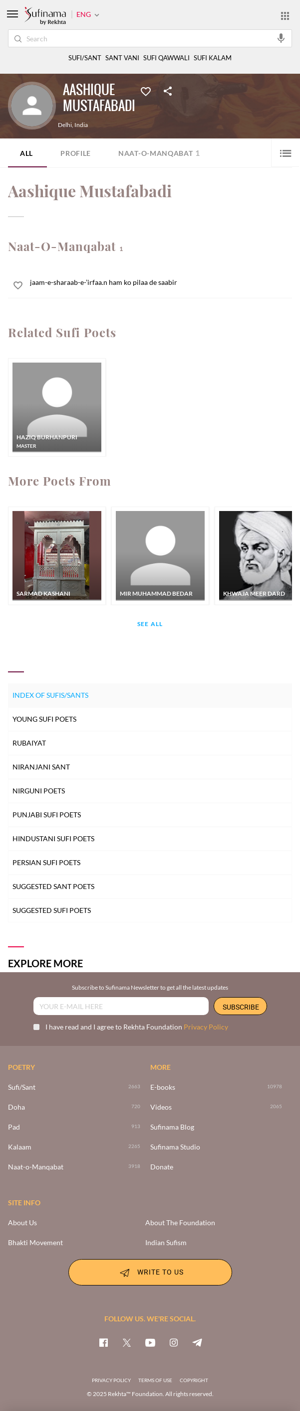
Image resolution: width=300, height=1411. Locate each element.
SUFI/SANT (84, 58)
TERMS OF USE (155, 1380)
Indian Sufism (166, 1242)
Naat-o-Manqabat (159, 152)
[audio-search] (281, 38)
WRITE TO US (150, 1273)
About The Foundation (180, 1222)
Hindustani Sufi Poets (53, 838)
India (81, 125)
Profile (75, 153)
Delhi (65, 125)
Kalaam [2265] (19, 1147)
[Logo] (45, 16)
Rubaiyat (29, 743)
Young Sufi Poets (44, 719)
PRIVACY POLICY (111, 1380)
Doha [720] (16, 1107)
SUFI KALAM (213, 58)
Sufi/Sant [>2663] (21, 1087)
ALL (26, 153)
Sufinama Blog (172, 1127)
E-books (162, 1087)
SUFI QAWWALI (166, 58)
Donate (161, 1166)
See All (150, 624)
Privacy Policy (206, 1027)
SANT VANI (122, 58)
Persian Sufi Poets (46, 862)
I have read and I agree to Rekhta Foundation (130, 1027)
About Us (22, 1222)
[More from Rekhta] (285, 15)
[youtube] (150, 1342)
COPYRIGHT (194, 1380)
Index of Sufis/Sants (50, 695)
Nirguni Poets (38, 790)
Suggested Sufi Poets (51, 910)
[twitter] (127, 1342)
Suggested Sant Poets (53, 886)
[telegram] (197, 1342)
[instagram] (174, 1342)
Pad (14, 1127)
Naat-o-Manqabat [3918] (35, 1166)
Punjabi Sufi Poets (46, 814)
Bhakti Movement (35, 1242)
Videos (161, 1107)
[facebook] (103, 1342)
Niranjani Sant (41, 767)
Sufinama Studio (175, 1147)
